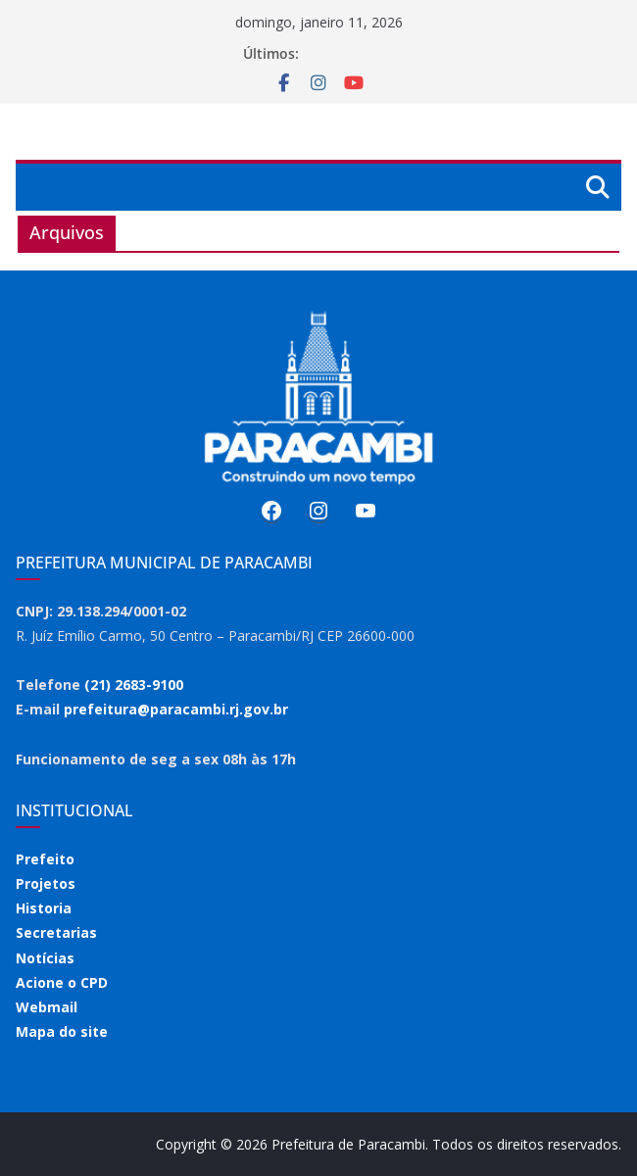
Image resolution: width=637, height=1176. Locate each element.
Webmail (46, 1007)
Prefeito (45, 859)
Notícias (45, 958)
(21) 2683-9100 (133, 684)
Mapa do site (62, 1031)
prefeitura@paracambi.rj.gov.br (176, 709)
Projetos (45, 883)
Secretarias (56, 932)
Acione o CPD (62, 982)
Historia (44, 908)
